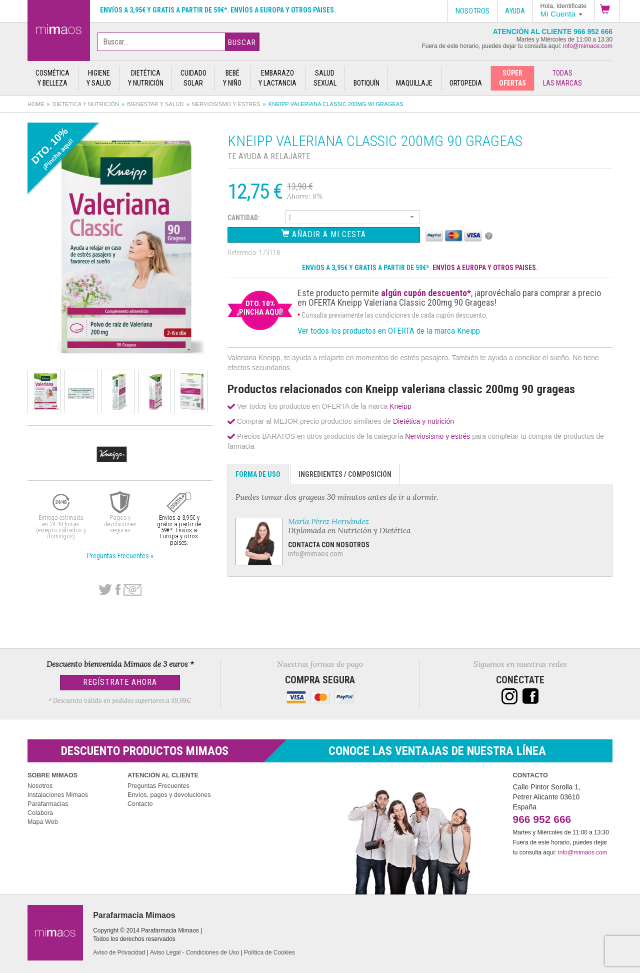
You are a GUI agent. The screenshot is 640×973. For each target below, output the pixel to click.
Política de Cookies (269, 952)
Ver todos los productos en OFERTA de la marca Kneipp (389, 331)
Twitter (105, 590)
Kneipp (401, 406)
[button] (607, 10)
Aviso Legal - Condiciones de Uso (194, 952)
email (133, 590)
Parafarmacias (48, 803)
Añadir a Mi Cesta (324, 234)
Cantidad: (244, 218)
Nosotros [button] (473, 11)
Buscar (242, 42)
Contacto (140, 803)
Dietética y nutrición (85, 104)
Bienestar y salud (155, 104)
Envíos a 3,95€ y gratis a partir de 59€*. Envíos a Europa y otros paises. (218, 10)
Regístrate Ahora (120, 682)
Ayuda (515, 11)
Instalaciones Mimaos (58, 794)
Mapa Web (43, 821)
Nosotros (40, 785)
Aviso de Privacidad (119, 952)
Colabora (40, 812)
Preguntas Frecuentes (159, 785)
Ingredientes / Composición (345, 474)
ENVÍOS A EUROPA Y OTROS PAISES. (485, 268)
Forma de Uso (258, 474)
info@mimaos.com (587, 46)
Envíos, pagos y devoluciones (169, 794)
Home (36, 104)
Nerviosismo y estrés (226, 104)
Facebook (117, 590)
